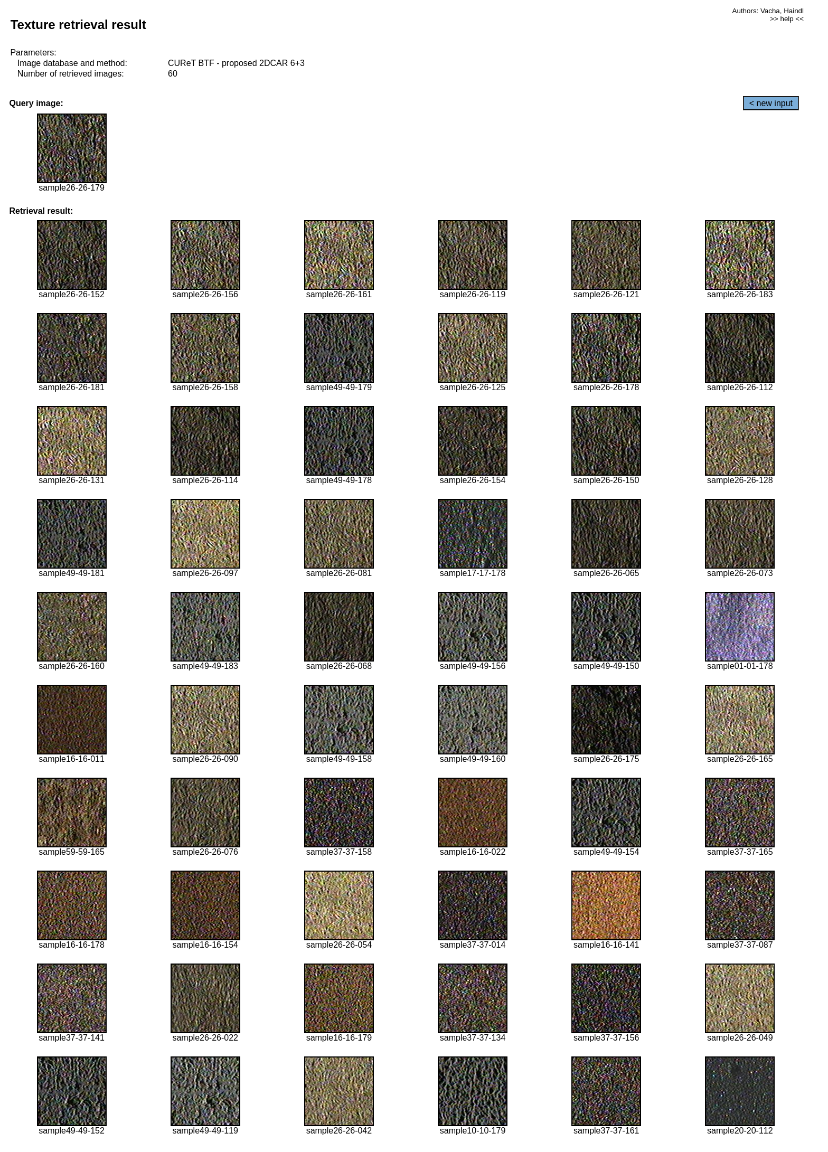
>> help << (787, 19)
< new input (771, 103)
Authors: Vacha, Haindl (768, 11)
